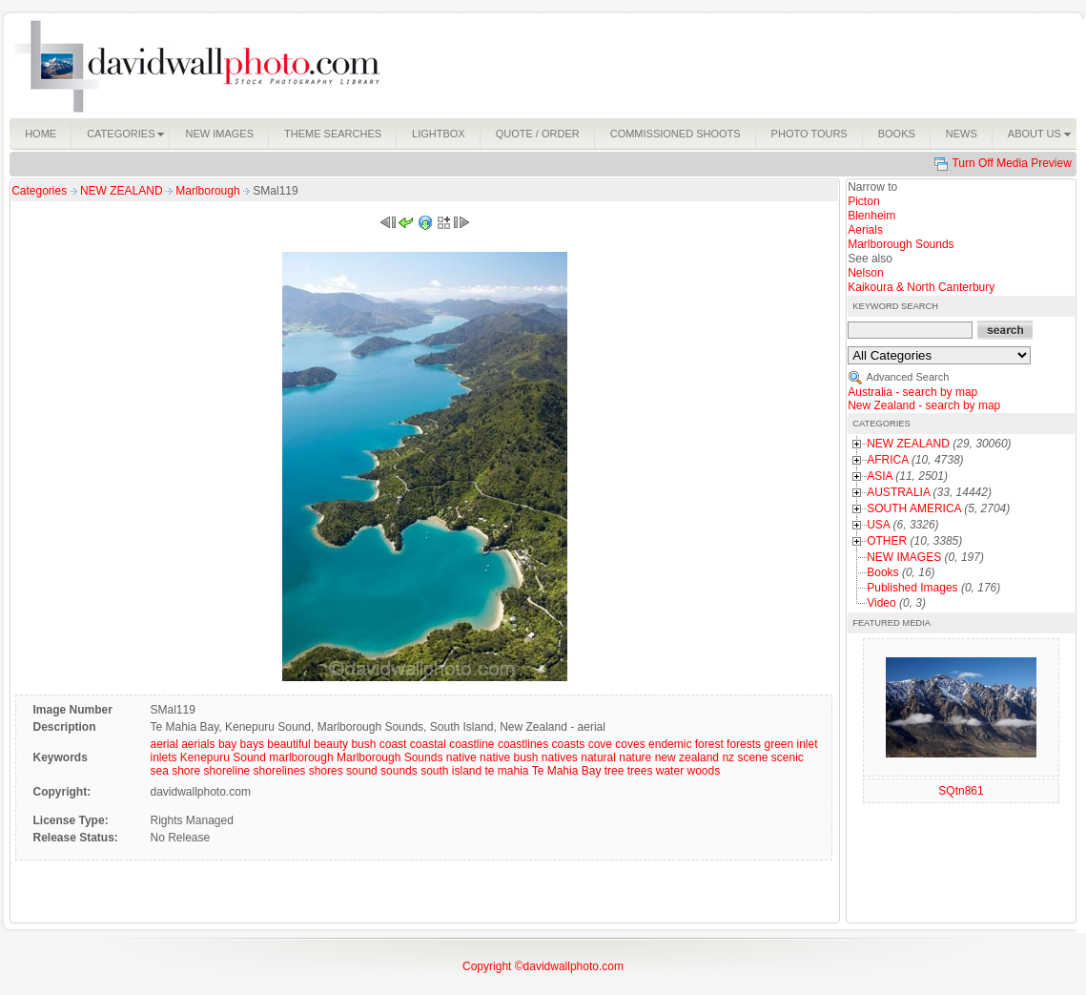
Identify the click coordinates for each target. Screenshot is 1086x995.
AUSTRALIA (898, 492)
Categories (39, 190)
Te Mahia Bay (567, 770)
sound (362, 770)
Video (881, 603)
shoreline (227, 770)
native (461, 757)
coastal (428, 744)
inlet (807, 744)
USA (878, 524)
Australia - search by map (912, 392)
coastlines (523, 744)
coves (630, 744)
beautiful (288, 744)
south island (451, 770)
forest (709, 744)
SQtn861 (960, 791)
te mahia (507, 770)
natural (598, 757)
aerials (198, 744)
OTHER (887, 541)
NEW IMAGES (904, 557)
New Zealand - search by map (924, 405)
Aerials (865, 230)
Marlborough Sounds (389, 757)
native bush (509, 757)
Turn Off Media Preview (1011, 163)
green (778, 744)
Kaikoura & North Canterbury (921, 287)
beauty (331, 744)
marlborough (301, 757)
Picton (863, 201)
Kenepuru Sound (223, 757)
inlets (163, 757)
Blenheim (871, 215)
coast (393, 744)
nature (635, 757)
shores (326, 770)
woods (703, 770)
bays (252, 744)
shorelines (280, 770)
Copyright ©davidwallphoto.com (543, 966)
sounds (399, 770)
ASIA (879, 476)
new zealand (687, 757)
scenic (787, 757)
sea (159, 770)
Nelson (865, 273)
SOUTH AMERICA (914, 508)
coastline (471, 744)
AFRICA (887, 459)
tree (614, 770)
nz (728, 757)
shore (186, 770)
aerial (163, 744)
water (670, 770)
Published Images (912, 587)
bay (227, 744)
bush (363, 744)
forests (744, 744)
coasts (568, 744)
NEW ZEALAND (123, 190)
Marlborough (209, 190)
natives (560, 757)
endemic (669, 744)
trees (640, 770)
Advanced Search (908, 377)
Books (882, 572)
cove (600, 744)
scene (752, 757)
